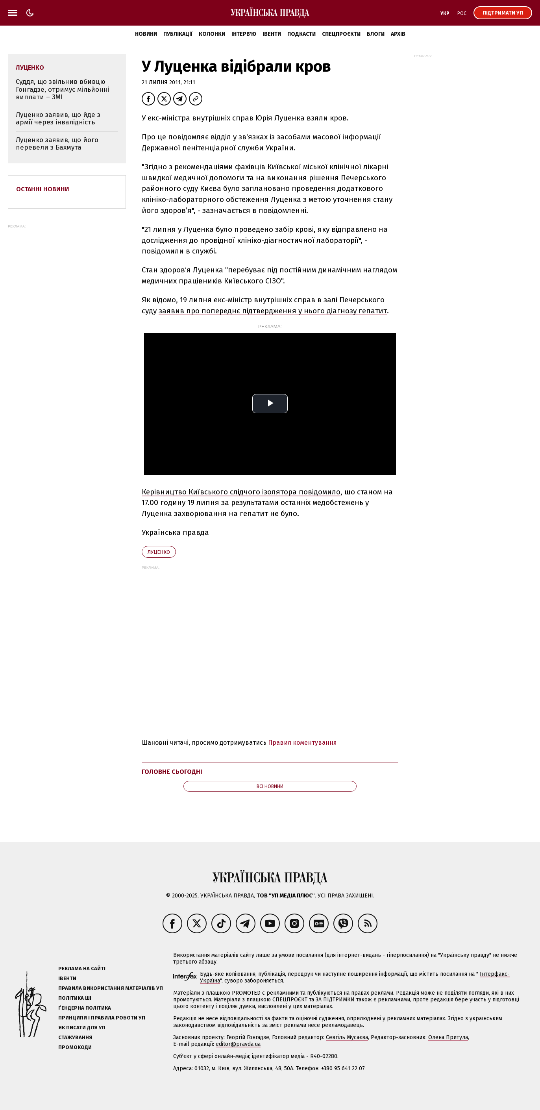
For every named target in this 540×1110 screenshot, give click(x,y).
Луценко (159, 552)
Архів (398, 34)
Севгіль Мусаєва (347, 1037)
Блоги (376, 34)
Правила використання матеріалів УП (110, 988)
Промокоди (75, 1047)
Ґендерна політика (84, 1008)
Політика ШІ (74, 998)
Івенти (272, 34)
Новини (146, 34)
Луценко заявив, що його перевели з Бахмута (57, 144)
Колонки (212, 34)
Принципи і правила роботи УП (101, 1018)
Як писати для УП (81, 1027)
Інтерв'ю (243, 34)
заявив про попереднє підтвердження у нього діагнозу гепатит (273, 310)
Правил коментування (302, 742)
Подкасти (301, 34)
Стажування (75, 1037)
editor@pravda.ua (238, 1044)
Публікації (177, 34)
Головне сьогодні (172, 771)
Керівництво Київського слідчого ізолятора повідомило (241, 491)
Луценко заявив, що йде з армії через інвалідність (58, 119)
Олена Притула (448, 1037)
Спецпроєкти (341, 34)
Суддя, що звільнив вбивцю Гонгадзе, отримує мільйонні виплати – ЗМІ (62, 89)
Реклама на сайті (81, 968)
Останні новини (42, 189)
